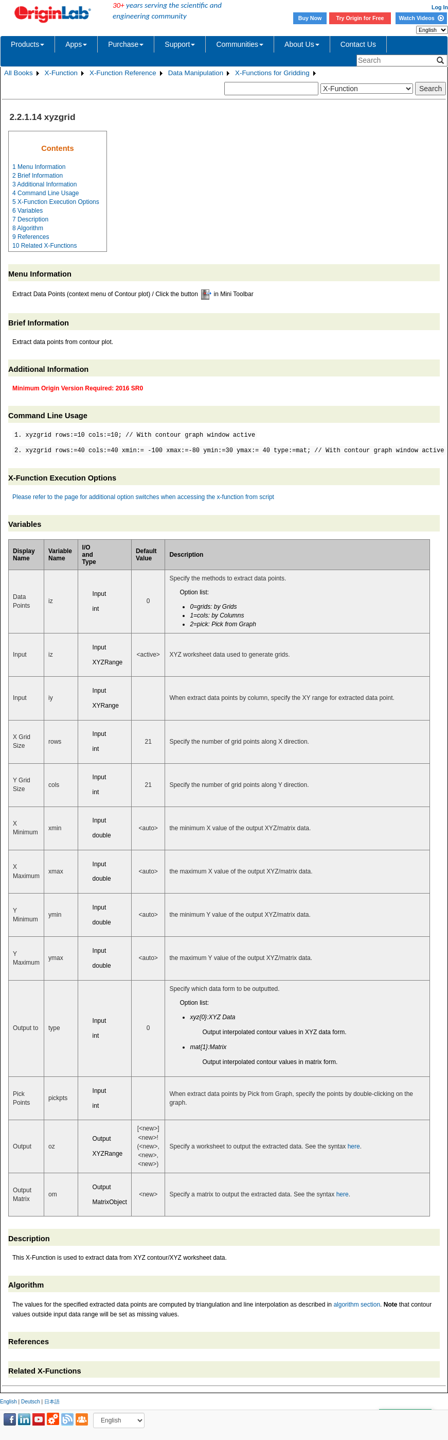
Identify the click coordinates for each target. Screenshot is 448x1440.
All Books (18, 73)
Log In (440, 7)
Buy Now (310, 18)
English (8, 1401)
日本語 (52, 1401)
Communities (239, 44)
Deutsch (30, 1401)
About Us (301, 44)
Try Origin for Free (360, 18)
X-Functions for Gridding (272, 73)
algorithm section (356, 1304)
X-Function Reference (122, 73)
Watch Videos (421, 18)
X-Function (61, 73)
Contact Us (358, 44)
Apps (76, 44)
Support (180, 44)
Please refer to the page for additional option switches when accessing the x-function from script (143, 497)
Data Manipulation (195, 73)
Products (27, 44)
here (354, 1146)
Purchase (126, 44)
